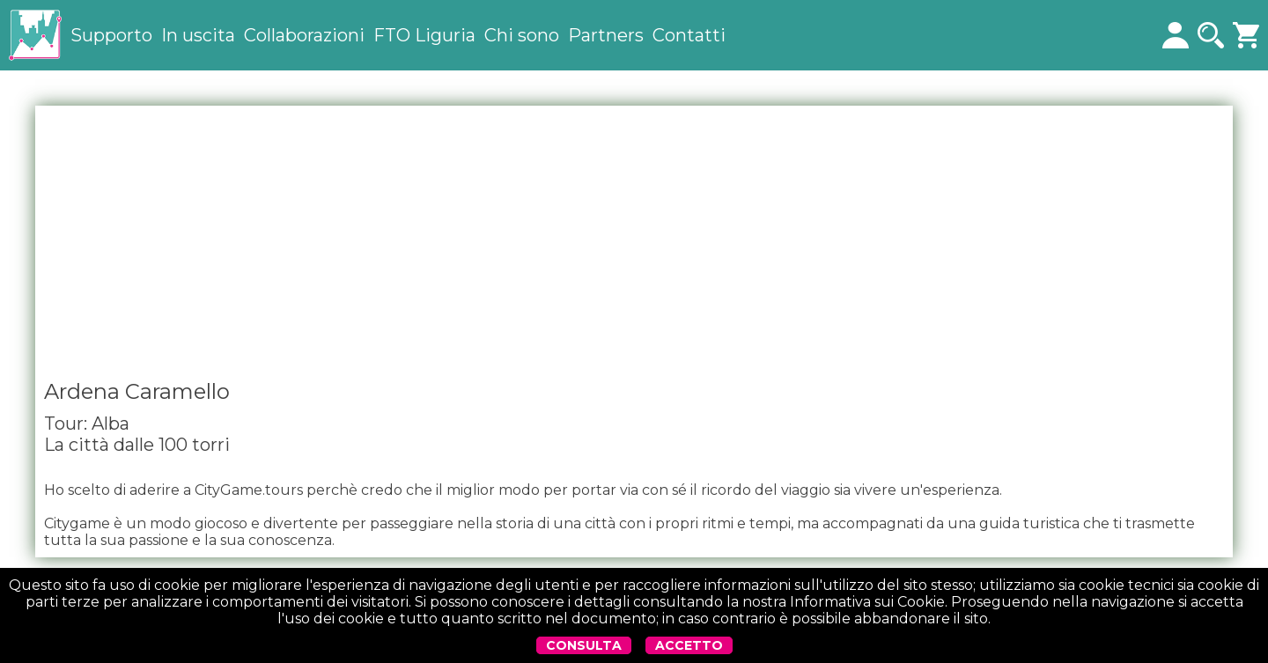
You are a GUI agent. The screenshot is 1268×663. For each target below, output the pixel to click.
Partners (606, 35)
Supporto (111, 35)
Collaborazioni (304, 35)
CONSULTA (584, 645)
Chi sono (521, 35)
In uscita (198, 35)
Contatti (689, 35)
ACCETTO (689, 645)
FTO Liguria (424, 35)
